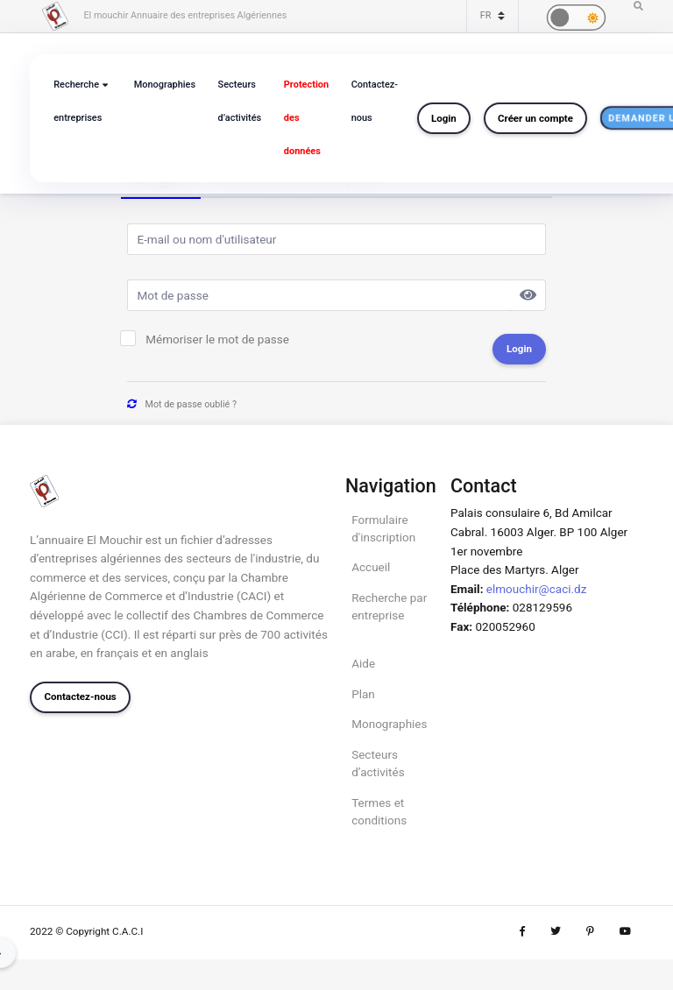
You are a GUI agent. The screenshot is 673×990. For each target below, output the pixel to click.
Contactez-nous (374, 101)
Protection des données (306, 118)
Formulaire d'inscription (383, 528)
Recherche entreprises (77, 101)
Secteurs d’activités (240, 101)
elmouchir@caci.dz (536, 589)
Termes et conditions (379, 811)
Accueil (370, 567)
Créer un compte (535, 118)
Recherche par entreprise (389, 606)
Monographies (164, 84)
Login (444, 118)
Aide (363, 663)
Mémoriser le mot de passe (217, 339)
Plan (363, 694)
